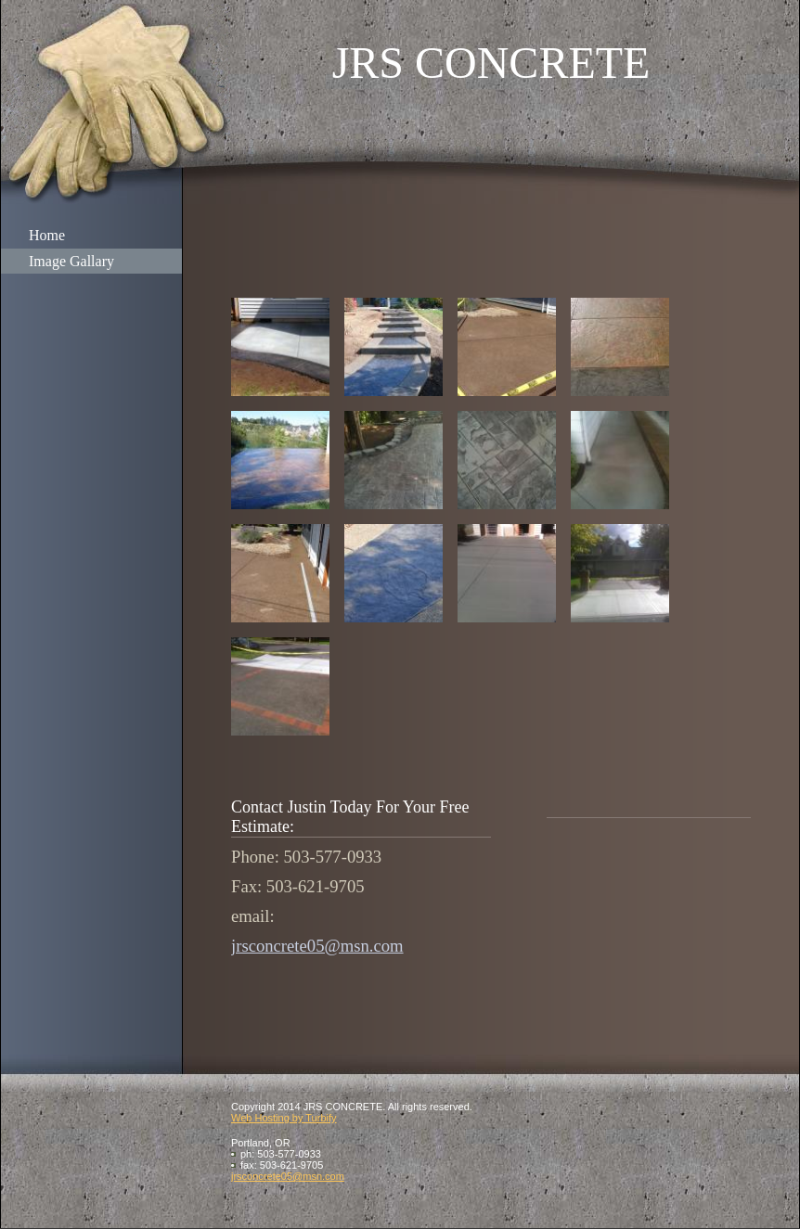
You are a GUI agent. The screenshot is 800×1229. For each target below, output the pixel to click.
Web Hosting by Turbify (284, 1117)
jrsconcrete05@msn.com (317, 945)
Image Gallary (71, 261)
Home (47, 235)
